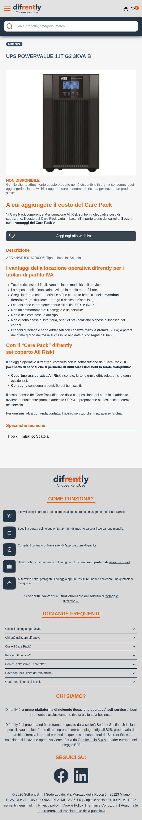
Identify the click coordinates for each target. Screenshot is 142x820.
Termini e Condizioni (102, 805)
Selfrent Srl (105, 725)
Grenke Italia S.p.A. (92, 740)
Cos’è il (18, 646)
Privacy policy (48, 805)
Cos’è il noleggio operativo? (23, 628)
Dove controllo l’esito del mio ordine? (29, 673)
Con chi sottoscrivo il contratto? (25, 664)
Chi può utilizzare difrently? (22, 637)
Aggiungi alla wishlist (73, 236)
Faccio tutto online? (18, 655)
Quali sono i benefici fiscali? (23, 681)
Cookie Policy (73, 805)
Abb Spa (14, 44)
